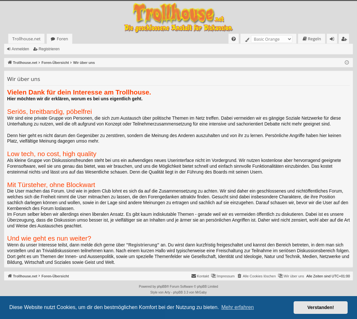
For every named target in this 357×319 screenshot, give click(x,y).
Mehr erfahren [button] (237, 307)
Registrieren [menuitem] (345, 40)
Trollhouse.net (26, 39)
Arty (167, 292)
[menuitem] (234, 39)
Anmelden (20, 49)
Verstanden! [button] (321, 307)
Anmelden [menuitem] (333, 40)
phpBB (162, 286)
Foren (62, 39)
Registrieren (49, 49)
